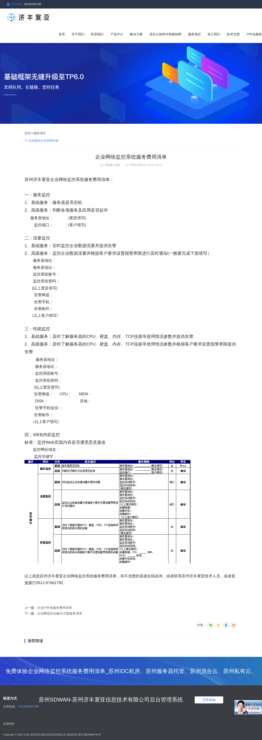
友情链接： (10, 723)
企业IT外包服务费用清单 (54, 607)
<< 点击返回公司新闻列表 (41, 140)
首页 (62, 34)
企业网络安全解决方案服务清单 (59, 613)
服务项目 (40, 133)
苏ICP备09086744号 (89, 734)
